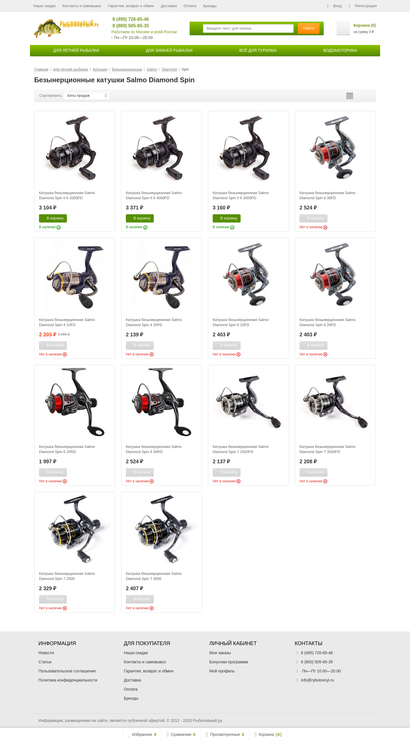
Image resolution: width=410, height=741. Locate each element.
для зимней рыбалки (169, 50)
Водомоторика (340, 50)
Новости (46, 653)
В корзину (51, 218)
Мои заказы (220, 653)
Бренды (210, 6)
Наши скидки (44, 6)
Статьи (44, 662)
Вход (334, 6)
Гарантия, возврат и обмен (131, 6)
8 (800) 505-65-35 (128, 25)
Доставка (169, 6)
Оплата (190, 6)
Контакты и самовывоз (81, 6)
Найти (308, 28)
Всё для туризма (257, 50)
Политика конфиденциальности (67, 680)
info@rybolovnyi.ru (317, 680)
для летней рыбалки (76, 50)
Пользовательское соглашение (67, 671)
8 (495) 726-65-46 (128, 19)
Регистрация (363, 6)
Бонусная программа (228, 662)
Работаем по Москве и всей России (144, 32)
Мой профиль (222, 671)
